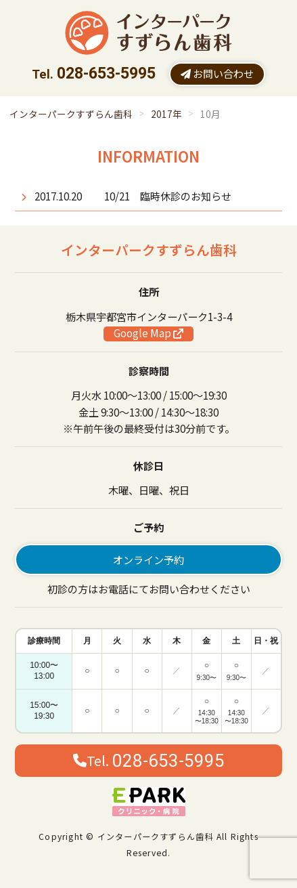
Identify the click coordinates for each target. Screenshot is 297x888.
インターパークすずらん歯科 (71, 114)
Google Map (148, 333)
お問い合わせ (217, 73)
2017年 (166, 114)
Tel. (149, 760)
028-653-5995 (106, 73)
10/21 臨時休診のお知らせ (167, 195)
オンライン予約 (148, 559)
